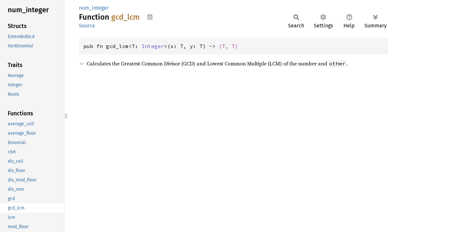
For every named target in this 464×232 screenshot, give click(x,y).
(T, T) (228, 46)
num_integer (94, 8)
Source (87, 26)
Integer (152, 46)
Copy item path (150, 16)
